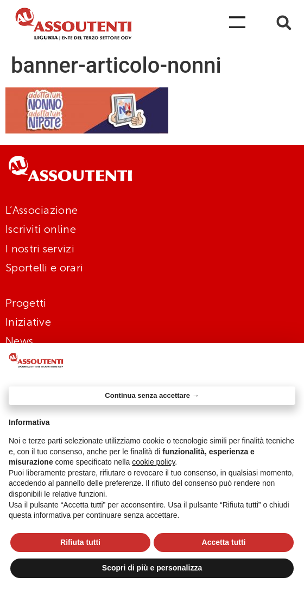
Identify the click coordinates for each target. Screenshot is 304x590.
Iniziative (28, 321)
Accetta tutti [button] (224, 542)
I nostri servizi (39, 248)
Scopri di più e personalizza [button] (152, 567)
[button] (284, 22)
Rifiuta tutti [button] (80, 542)
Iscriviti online (40, 229)
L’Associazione (41, 210)
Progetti (25, 302)
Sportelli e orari (44, 267)
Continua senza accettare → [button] (152, 395)
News (19, 340)
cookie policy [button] (153, 462)
